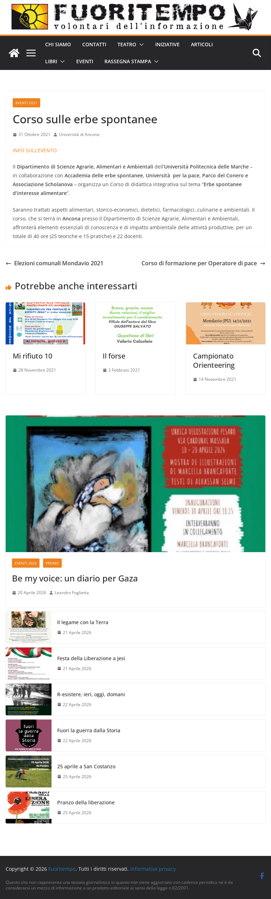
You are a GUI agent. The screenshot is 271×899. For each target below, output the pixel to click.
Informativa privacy (153, 868)
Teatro (127, 44)
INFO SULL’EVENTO (35, 150)
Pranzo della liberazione (86, 802)
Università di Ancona (79, 134)
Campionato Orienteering (214, 360)
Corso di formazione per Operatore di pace (203, 263)
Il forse (114, 356)
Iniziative (167, 44)
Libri (51, 61)
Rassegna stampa (127, 61)
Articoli (202, 44)
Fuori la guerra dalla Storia (88, 730)
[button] (140, 44)
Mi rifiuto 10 (32, 356)
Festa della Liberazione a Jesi (91, 658)
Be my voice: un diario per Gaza (75, 578)
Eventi (84, 61)
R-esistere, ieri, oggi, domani (91, 694)
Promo (52, 563)
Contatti (94, 44)
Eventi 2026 (26, 563)
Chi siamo (58, 44)
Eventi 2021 (26, 102)
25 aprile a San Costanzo (86, 766)
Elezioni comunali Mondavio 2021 (54, 263)
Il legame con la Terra (82, 622)
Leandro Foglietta (72, 593)
